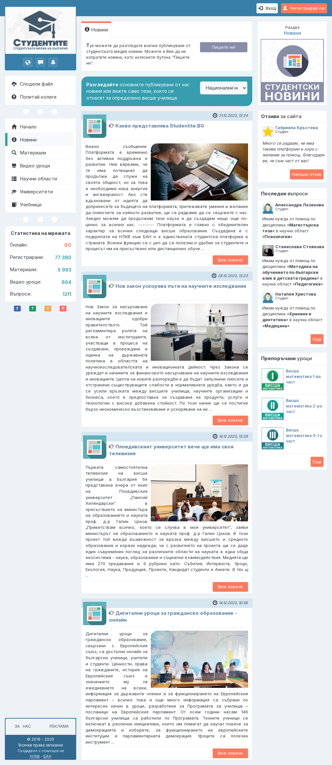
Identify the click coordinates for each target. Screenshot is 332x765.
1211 (67, 294)
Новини (24, 140)
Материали (29, 153)
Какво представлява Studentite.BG (159, 126)
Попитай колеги (34, 97)
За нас (22, 726)
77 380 (63, 257)
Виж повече (230, 259)
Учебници (27, 204)
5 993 (64, 270)
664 (66, 282)
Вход (267, 8)
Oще (317, 339)
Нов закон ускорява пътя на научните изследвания (180, 286)
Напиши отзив (307, 174)
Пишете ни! (223, 47)
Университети (32, 191)
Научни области (34, 179)
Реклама (59, 726)
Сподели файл (32, 84)
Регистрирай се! (304, 8)
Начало (24, 127)
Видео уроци (31, 166)
